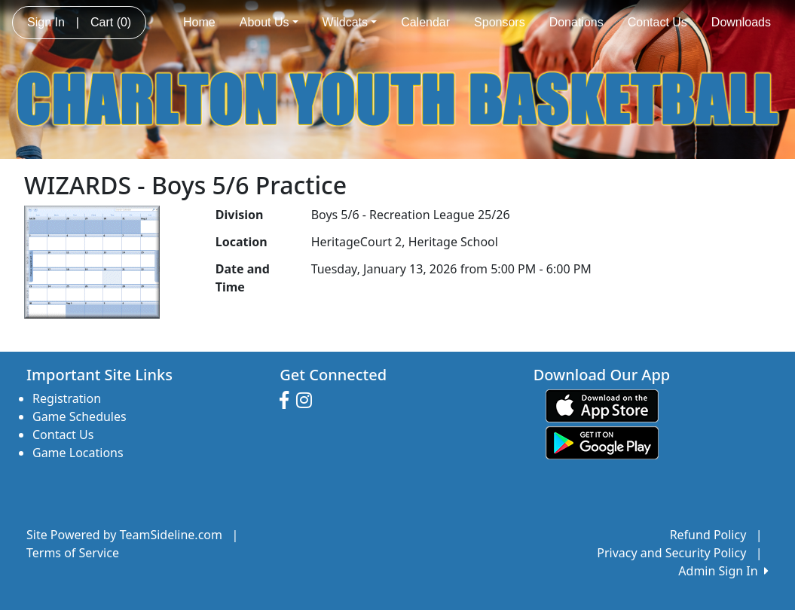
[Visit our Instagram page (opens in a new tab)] (308, 400)
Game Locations (78, 452)
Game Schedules (79, 416)
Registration (66, 398)
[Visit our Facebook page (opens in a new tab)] (288, 400)
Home (199, 22)
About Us (269, 22)
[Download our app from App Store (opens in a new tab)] (602, 405)
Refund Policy (708, 534)
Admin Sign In (723, 571)
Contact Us (657, 22)
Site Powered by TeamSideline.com (124, 534)
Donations (576, 22)
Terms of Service (72, 552)
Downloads (741, 22)
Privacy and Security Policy (671, 552)
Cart (110, 22)
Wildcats (350, 22)
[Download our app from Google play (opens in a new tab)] (602, 442)
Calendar (425, 22)
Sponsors (499, 22)
